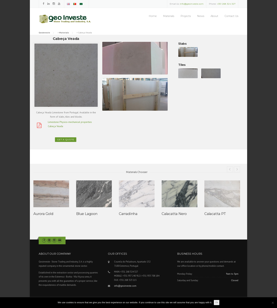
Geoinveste (44, 32)
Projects (186, 16)
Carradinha (128, 214)
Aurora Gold (43, 214)
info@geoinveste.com (125, 285)
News (200, 16)
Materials (168, 16)
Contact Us (231, 16)
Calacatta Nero (174, 214)
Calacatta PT (215, 214)
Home (153, 16)
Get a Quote (65, 139)
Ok (216, 302)
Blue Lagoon (87, 214)
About (214, 16)
